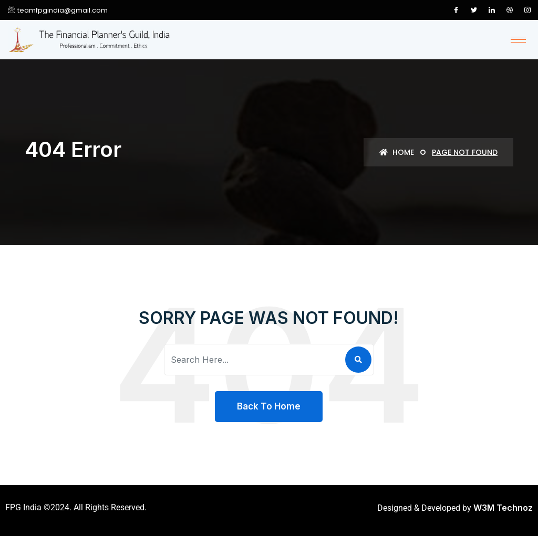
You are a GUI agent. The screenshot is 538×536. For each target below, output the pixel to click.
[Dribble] (510, 10)
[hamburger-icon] (518, 40)
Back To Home (269, 406)
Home (396, 152)
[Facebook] (456, 10)
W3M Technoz (503, 507)
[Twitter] (474, 10)
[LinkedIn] (492, 10)
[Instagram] (527, 10)
